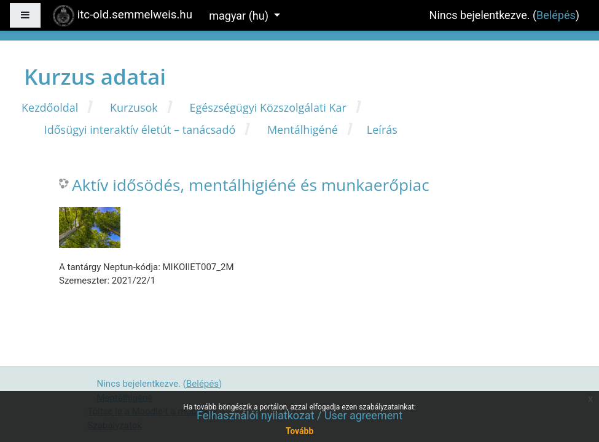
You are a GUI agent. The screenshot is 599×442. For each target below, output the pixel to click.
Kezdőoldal (50, 107)
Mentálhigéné (302, 129)
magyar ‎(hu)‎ (240, 15)
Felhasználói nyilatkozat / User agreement (299, 415)
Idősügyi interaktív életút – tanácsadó (140, 129)
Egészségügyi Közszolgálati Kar (267, 107)
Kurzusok (134, 107)
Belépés (556, 15)
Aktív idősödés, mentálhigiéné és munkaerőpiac (250, 185)
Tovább (300, 431)
